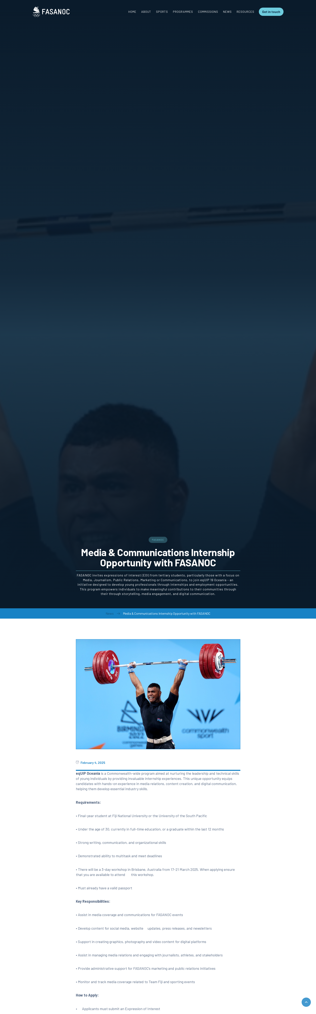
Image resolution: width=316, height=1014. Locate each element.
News (110, 613)
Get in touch (271, 12)
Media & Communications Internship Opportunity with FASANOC (166, 613)
